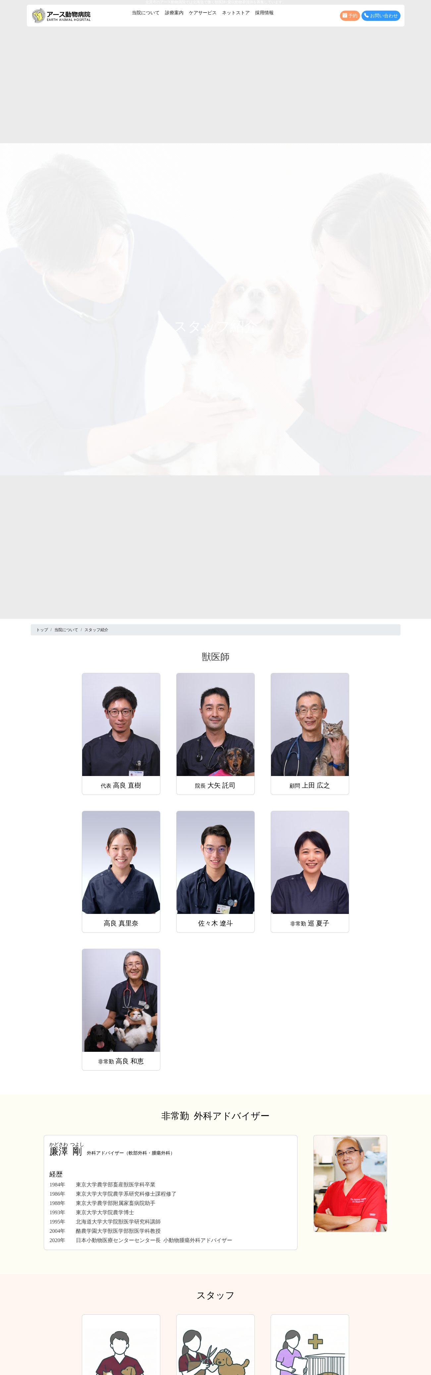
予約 (350, 15)
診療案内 (174, 12)
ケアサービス (203, 12)
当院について (146, 12)
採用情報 (264, 12)
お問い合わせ (381, 15)
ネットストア (236, 12)
